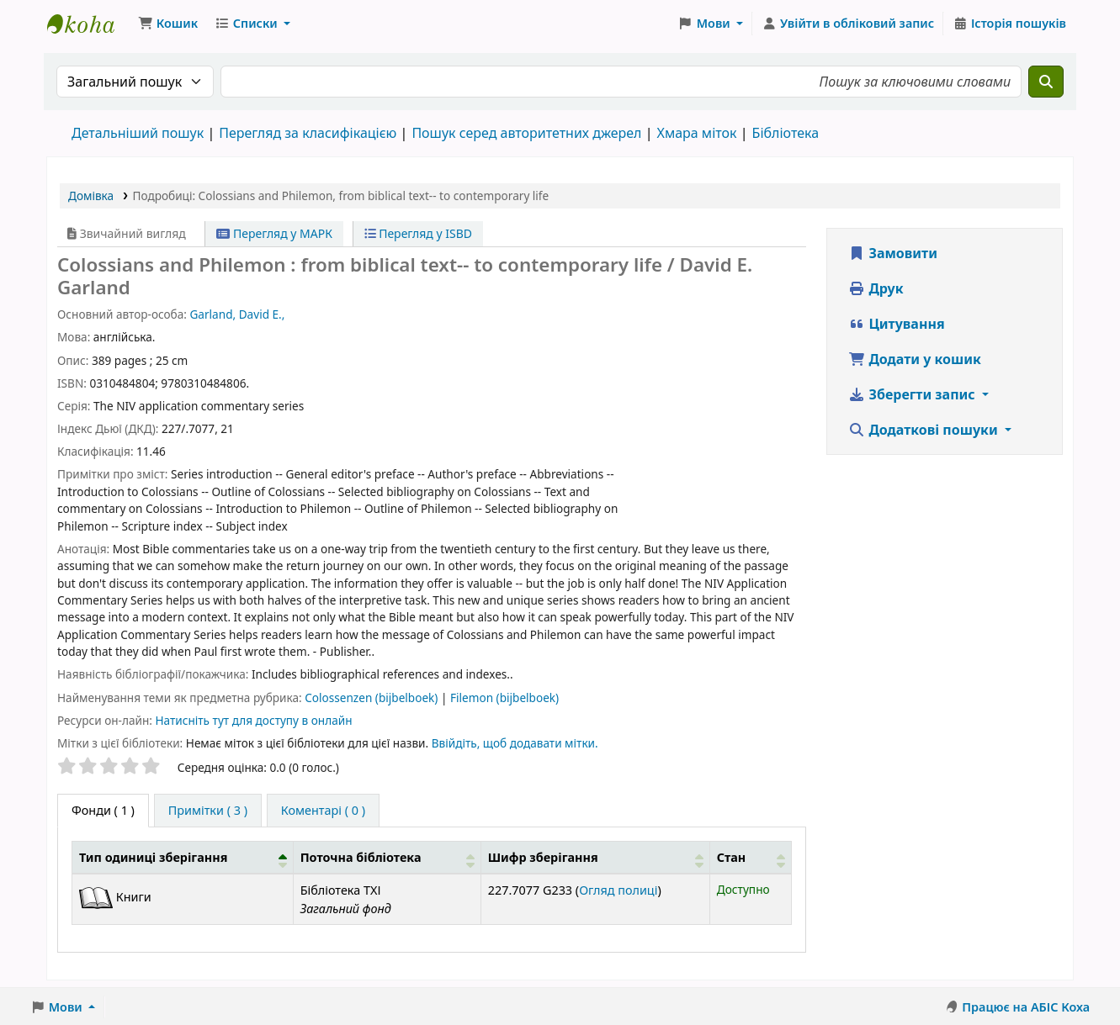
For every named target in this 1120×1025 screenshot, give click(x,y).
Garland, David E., (236, 314)
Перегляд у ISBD (418, 233)
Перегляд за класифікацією (307, 133)
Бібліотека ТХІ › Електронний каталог (89, 23)
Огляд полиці (618, 890)
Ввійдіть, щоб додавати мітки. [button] (515, 743)
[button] (167, 24)
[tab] (208, 810)
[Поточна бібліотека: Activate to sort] (386, 857)
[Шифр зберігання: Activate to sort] (594, 857)
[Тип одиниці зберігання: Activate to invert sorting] (183, 857)
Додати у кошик (914, 359)
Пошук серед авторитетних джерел (526, 133)
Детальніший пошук (138, 133)
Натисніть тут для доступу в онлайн (253, 720)
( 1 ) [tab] (103, 810)
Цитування (896, 323)
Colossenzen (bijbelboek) (373, 697)
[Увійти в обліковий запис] (848, 24)
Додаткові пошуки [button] (924, 429)
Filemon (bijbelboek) (504, 697)
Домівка (91, 195)
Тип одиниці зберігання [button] (153, 857)
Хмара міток (696, 133)
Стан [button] (731, 857)
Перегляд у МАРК (274, 233)
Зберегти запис (913, 394)
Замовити (892, 253)
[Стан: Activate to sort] (750, 857)
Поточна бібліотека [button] (361, 857)
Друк (875, 288)
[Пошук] (1046, 82)
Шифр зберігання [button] (543, 857)
